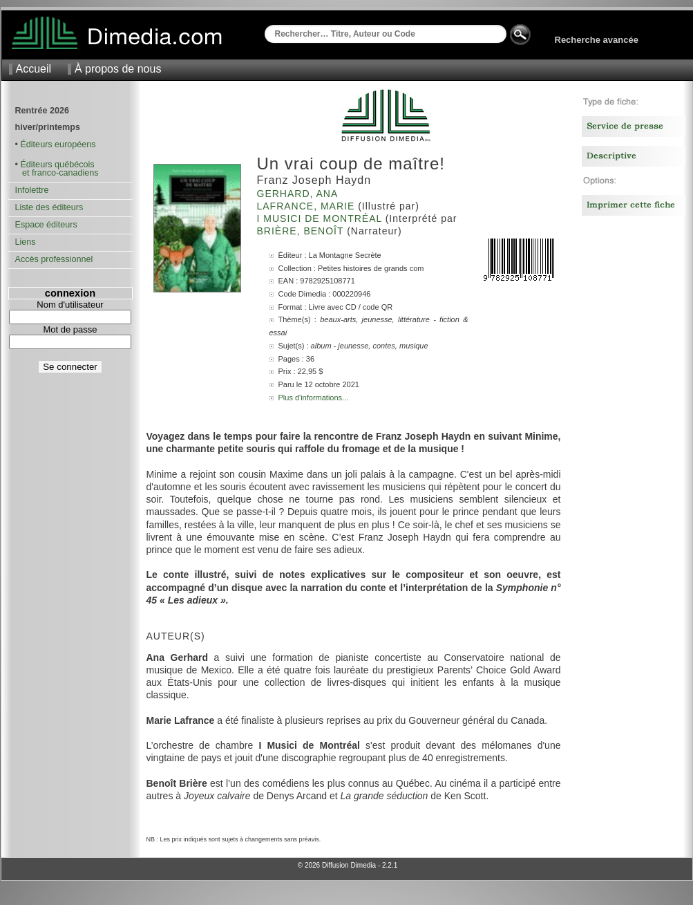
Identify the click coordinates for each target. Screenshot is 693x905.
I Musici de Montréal (321, 218)
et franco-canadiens (57, 173)
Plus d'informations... (313, 397)
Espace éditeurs (46, 225)
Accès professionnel (54, 259)
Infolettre (32, 190)
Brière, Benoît (302, 230)
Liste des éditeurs (49, 207)
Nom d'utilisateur (70, 304)
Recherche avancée (596, 40)
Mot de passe (70, 329)
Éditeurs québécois (57, 164)
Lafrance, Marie (308, 206)
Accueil (34, 69)
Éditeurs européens (57, 144)
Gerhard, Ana (299, 193)
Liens (25, 242)
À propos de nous (118, 69)
